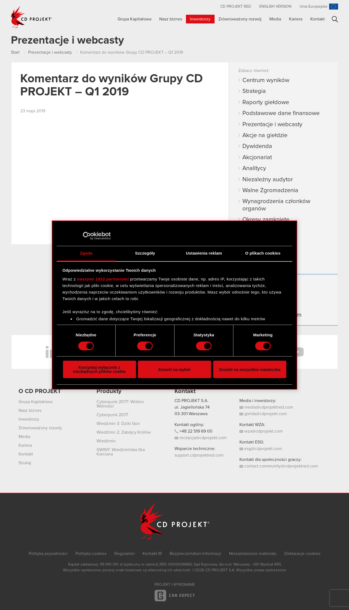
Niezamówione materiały (252, 553)
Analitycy (254, 168)
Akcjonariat (257, 158)
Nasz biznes (170, 19)
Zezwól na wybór (174, 369)
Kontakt (317, 19)
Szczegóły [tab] (145, 253)
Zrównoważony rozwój (239, 19)
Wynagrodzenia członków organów (276, 205)
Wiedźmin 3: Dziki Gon (118, 423)
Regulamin (124, 553)
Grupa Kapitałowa (134, 19)
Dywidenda (257, 146)
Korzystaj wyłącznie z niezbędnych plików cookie (99, 369)
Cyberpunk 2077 (112, 415)
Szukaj (335, 19)
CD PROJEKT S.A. (191, 400)
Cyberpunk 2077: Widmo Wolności (120, 404)
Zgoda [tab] (86, 253)
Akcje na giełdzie (264, 135)
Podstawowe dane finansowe (281, 113)
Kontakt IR (152, 553)
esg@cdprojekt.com (260, 448)
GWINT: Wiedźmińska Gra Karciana (121, 452)
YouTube (297, 352)
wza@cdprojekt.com (261, 431)
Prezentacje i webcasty (272, 125)
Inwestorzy (200, 19)
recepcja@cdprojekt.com (200, 438)
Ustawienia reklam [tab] (204, 253)
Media (275, 19)
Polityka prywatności (48, 553)
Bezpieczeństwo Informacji (195, 553)
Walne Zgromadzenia (270, 191)
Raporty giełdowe (265, 102)
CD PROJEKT (31, 17)
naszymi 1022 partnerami (103, 279)
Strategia (254, 91)
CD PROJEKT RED (235, 6)
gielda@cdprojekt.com (263, 414)
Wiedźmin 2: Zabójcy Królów (124, 432)
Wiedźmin (106, 441)
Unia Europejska (313, 6)
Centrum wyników (265, 80)
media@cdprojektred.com (266, 407)
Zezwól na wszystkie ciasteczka (249, 369)
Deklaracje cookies (302, 553)
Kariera (295, 19)
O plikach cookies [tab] (262, 253)
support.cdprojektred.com (199, 455)
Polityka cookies (91, 553)
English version (275, 6)
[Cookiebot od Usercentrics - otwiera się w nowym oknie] (87, 236)
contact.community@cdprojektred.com (278, 466)
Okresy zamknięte (265, 220)
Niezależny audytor (267, 180)
